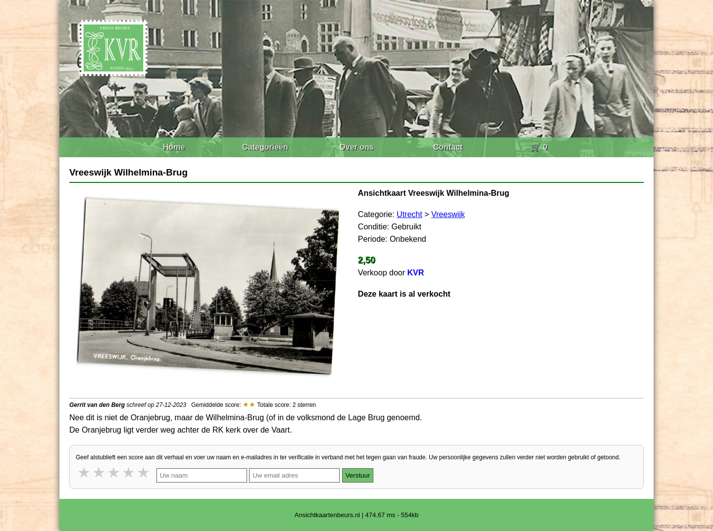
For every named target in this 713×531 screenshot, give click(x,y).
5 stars (144, 472)
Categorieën (265, 147)
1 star (84, 472)
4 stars (129, 472)
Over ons (356, 147)
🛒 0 (539, 147)
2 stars (99, 472)
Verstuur (358, 475)
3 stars (114, 472)
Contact (448, 147)
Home (174, 147)
